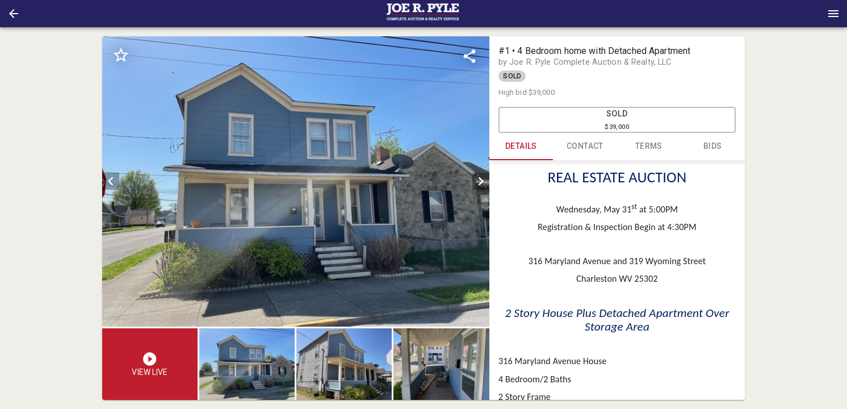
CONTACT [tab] (585, 146)
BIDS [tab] (713, 146)
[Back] (13, 13)
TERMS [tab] (649, 146)
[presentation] (423, 13)
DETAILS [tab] (521, 146)
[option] (295, 181)
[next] (480, 181)
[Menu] (833, 13)
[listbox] (295, 181)
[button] (13, 13)
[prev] (110, 181)
